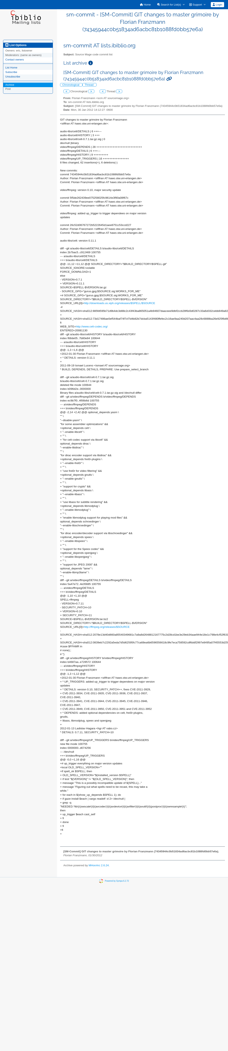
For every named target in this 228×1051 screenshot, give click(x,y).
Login (217, 4)
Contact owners (14, 59)
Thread (89, 84)
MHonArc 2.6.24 (99, 865)
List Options (15, 45)
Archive (9, 84)
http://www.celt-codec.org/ (92, 326)
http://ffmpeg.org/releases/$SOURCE (107, 626)
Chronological (71, 84)
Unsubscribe (12, 76)
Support (195, 4)
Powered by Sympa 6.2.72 (117, 881)
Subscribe (11, 72)
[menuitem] (145, 4)
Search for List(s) (169, 4)
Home (145, 4)
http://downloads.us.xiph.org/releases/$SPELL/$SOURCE (119, 303)
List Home (11, 67)
